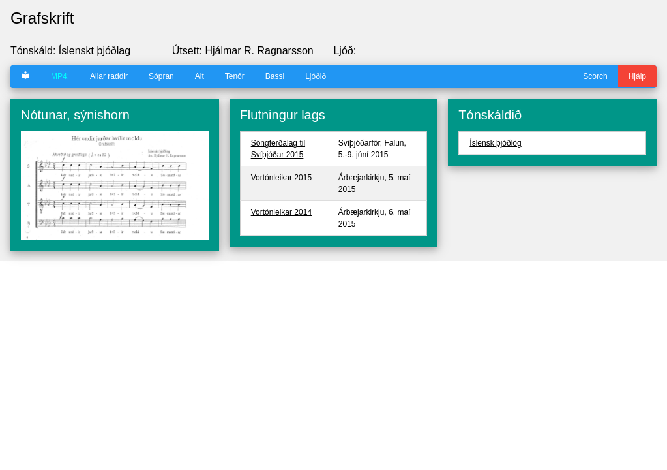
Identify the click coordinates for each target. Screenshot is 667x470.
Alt (199, 76)
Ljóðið (315, 76)
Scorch (595, 76)
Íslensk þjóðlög (495, 143)
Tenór (235, 76)
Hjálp (637, 76)
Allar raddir (109, 76)
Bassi (274, 76)
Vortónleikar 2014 (281, 212)
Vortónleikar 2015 (281, 177)
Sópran (161, 76)
